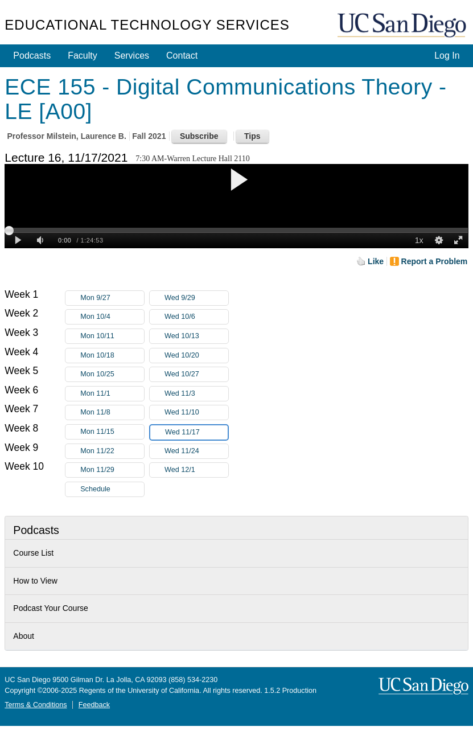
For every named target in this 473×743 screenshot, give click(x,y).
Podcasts (32, 55)
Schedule (95, 489)
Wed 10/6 (196, 317)
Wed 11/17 (196, 432)
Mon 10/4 (112, 317)
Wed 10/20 (196, 355)
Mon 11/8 (112, 412)
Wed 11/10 (196, 412)
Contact (182, 55)
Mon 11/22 (112, 451)
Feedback (94, 705)
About (23, 636)
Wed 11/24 (196, 451)
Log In (446, 55)
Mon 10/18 (112, 355)
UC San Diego (403, 25)
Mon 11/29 (112, 470)
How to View (35, 580)
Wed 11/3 (196, 394)
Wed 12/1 (196, 470)
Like (376, 261)
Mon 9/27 (112, 298)
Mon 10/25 (112, 374)
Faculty (82, 55)
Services (131, 55)
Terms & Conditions (36, 705)
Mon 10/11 (112, 336)
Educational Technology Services (147, 24)
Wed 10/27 (196, 374)
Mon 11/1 (112, 394)
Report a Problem (434, 261)
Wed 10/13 (196, 336)
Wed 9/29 (196, 298)
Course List (33, 552)
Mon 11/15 (112, 432)
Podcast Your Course (50, 608)
